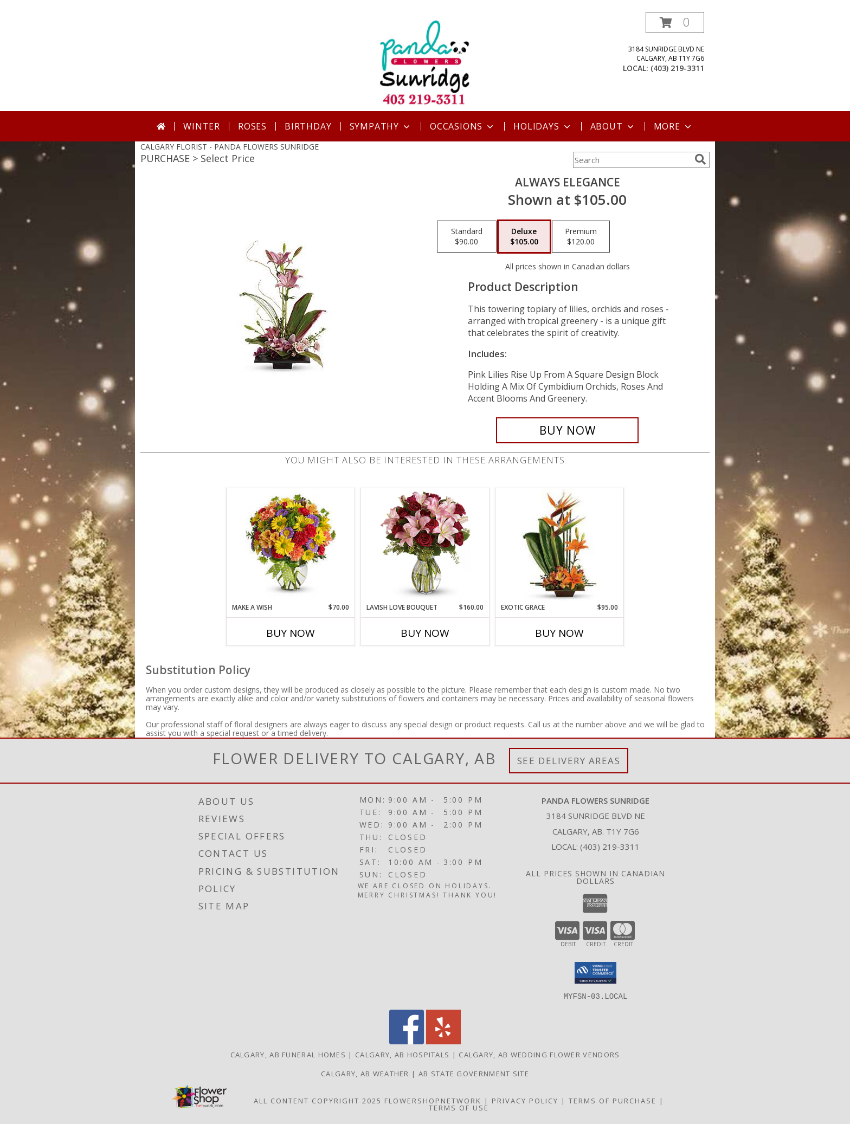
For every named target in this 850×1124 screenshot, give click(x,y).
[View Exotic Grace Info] (559, 545)
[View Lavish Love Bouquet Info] (425, 545)
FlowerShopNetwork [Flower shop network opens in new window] (432, 1100)
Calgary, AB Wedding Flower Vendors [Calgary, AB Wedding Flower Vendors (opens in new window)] (539, 1054)
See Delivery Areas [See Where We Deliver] (569, 760)
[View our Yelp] (443, 1041)
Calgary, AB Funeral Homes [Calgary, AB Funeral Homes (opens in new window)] (288, 1054)
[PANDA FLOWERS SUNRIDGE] (425, 61)
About (613, 126)
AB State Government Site (473, 1073)
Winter (201, 126)
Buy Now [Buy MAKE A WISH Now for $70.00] (290, 633)
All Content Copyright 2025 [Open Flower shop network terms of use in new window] (318, 1100)
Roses (252, 126)
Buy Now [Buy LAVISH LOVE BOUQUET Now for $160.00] (425, 633)
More (673, 126)
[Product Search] (632, 159)
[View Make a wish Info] (291, 545)
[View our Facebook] (406, 1041)
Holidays (542, 126)
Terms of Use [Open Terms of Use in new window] (459, 1107)
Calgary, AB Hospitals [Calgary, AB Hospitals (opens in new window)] (402, 1054)
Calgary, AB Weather (365, 1073)
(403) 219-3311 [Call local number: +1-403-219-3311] (677, 68)
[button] (675, 22)
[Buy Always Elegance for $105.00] (567, 430)
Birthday (308, 126)
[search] (700, 159)
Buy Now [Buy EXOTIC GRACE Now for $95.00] (559, 633)
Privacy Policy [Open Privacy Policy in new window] (525, 1100)
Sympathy (381, 126)
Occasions (462, 126)
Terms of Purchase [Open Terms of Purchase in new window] (612, 1100)
